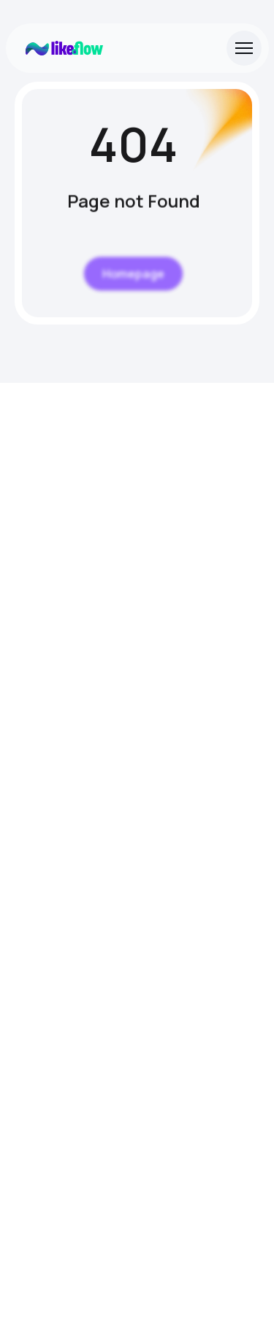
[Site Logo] (64, 48)
